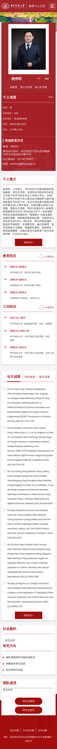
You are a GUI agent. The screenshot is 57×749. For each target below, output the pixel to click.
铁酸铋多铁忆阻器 (15, 663)
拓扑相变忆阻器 (14, 670)
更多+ (51, 97)
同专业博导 (28, 701)
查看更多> (28, 242)
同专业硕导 (28, 710)
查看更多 (50, 256)
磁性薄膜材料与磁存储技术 (20, 657)
